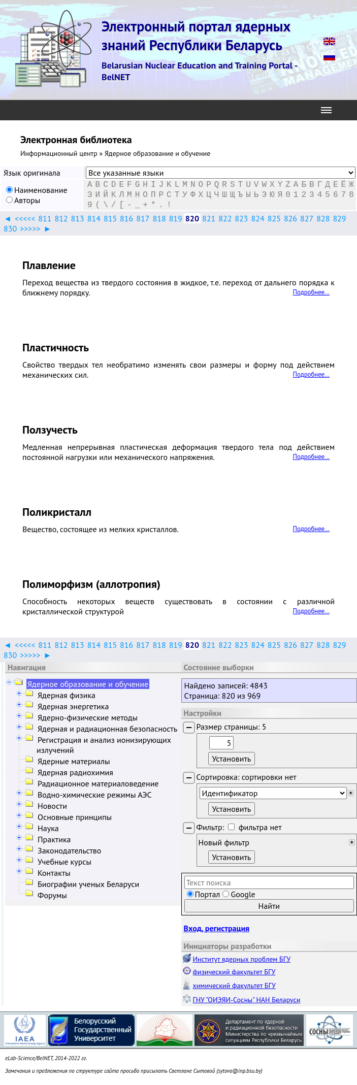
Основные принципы (75, 817)
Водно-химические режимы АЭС (95, 795)
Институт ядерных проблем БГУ (242, 959)
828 (323, 218)
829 (339, 218)
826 (290, 218)
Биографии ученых (88, 884)
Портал (207, 894)
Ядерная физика (66, 695)
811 (44, 218)
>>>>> (30, 228)
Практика (54, 839)
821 (208, 218)
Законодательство (69, 850)
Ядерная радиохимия (75, 772)
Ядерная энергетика (73, 706)
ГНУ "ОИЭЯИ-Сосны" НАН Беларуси (247, 999)
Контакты (54, 873)
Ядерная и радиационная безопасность (107, 729)
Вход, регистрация (217, 928)
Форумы (52, 895)
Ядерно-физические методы (88, 717)
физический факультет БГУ (234, 971)
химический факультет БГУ (234, 985)
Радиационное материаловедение (98, 783)
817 (142, 218)
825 (274, 218)
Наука (48, 828)
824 (258, 218)
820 (192, 218)
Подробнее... (311, 292)
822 (225, 218)
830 (10, 228)
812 (61, 218)
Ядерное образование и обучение (87, 684)
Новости (52, 806)
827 (306, 218)
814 (94, 218)
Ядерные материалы (74, 761)
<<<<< (25, 218)
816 (126, 218)
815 (110, 218)
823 (241, 218)
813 (77, 218)
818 (159, 218)
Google (243, 894)
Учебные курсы (64, 862)
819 (175, 218)
